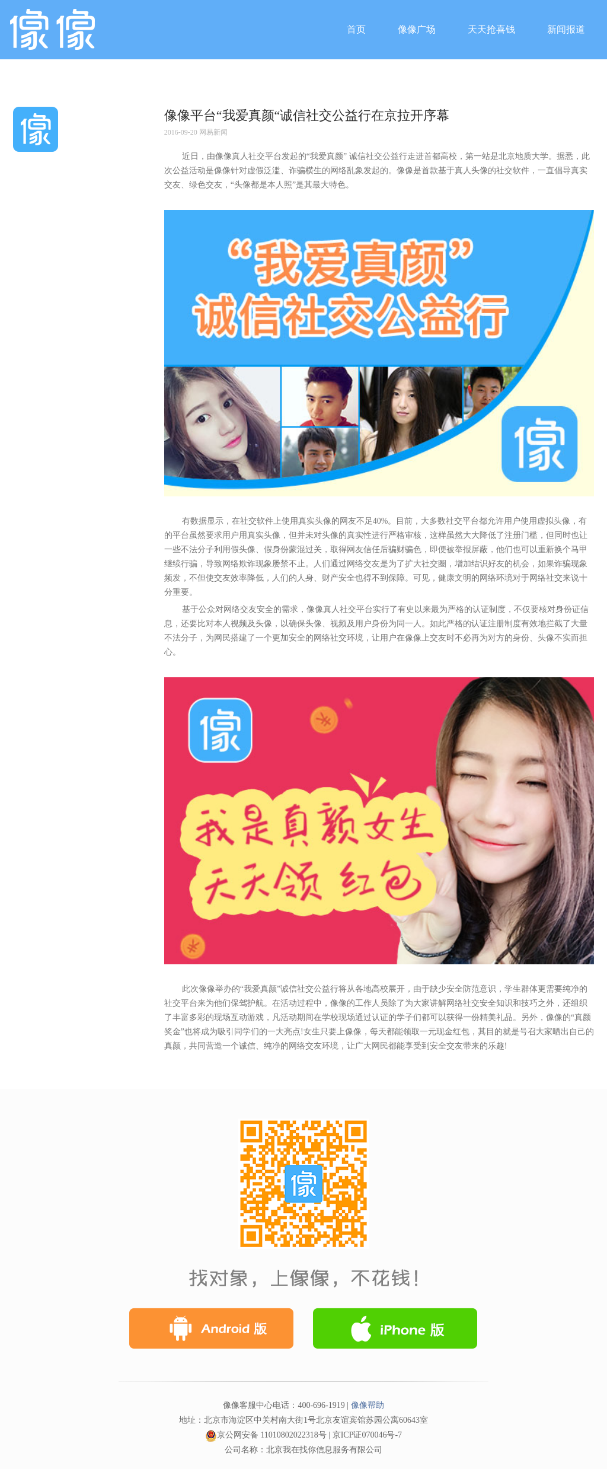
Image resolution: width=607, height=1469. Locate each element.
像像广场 (417, 29)
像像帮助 (367, 1405)
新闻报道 (566, 29)
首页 (356, 29)
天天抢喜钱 (491, 29)
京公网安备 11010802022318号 (266, 1434)
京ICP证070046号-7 (367, 1434)
